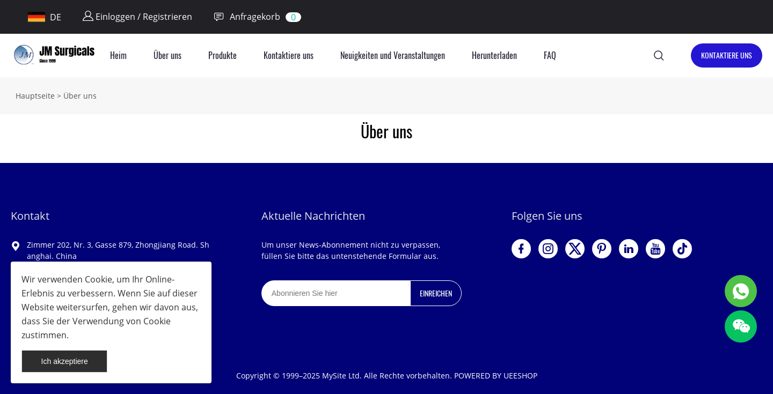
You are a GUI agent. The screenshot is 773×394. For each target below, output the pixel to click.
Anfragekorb (247, 17)
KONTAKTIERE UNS (726, 55)
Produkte (222, 55)
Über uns (167, 55)
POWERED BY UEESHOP (495, 375)
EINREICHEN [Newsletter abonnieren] (436, 293)
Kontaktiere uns (288, 55)
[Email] (335, 293)
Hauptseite (35, 96)
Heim (118, 55)
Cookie (98, 279)
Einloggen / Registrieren (137, 17)
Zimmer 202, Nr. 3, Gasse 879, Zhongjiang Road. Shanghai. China (118, 250)
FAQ (550, 55)
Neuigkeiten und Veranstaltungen (392, 55)
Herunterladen (494, 55)
